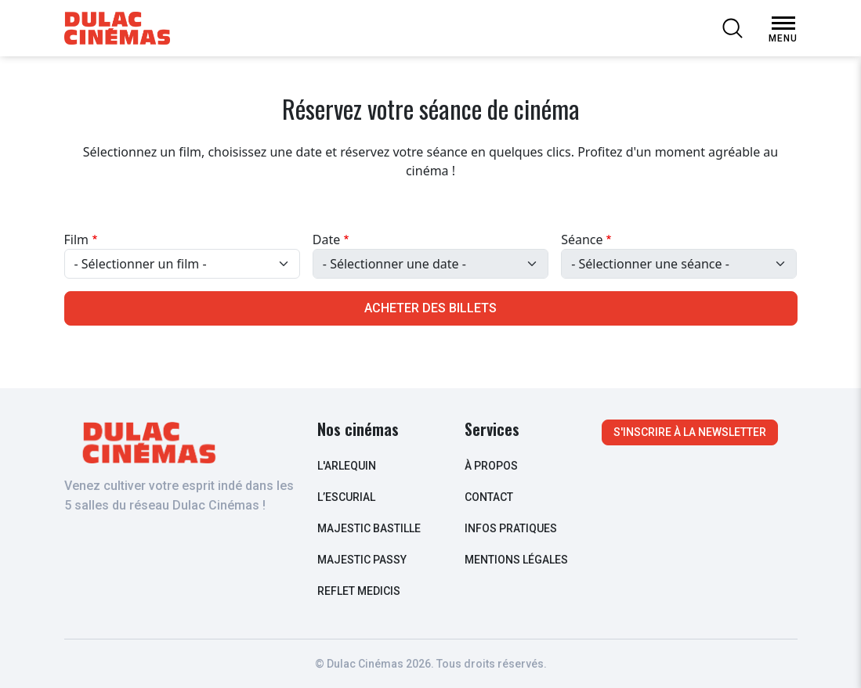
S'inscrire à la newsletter (689, 432)
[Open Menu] (783, 23)
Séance (581, 239)
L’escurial (346, 497)
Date (326, 239)
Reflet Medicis (358, 591)
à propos (491, 465)
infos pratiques (511, 528)
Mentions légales (516, 559)
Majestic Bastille (369, 528)
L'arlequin (346, 465)
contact (489, 497)
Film (76, 239)
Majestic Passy (362, 559)
